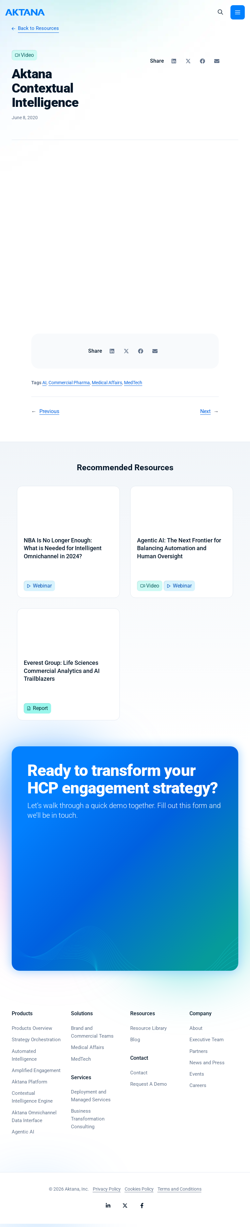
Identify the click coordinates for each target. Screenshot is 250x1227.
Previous (49, 411)
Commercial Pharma (69, 382)
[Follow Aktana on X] (125, 1209)
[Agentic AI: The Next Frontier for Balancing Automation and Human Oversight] (181, 543)
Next (205, 411)
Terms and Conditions (179, 1192)
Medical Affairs (107, 382)
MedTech (133, 382)
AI (44, 382)
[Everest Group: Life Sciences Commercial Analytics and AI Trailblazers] (68, 667)
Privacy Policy (107, 1192)
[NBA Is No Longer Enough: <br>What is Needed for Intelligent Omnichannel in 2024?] (68, 543)
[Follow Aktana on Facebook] (142, 1209)
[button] (220, 12)
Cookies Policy (139, 1192)
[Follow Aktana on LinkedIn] (108, 1209)
